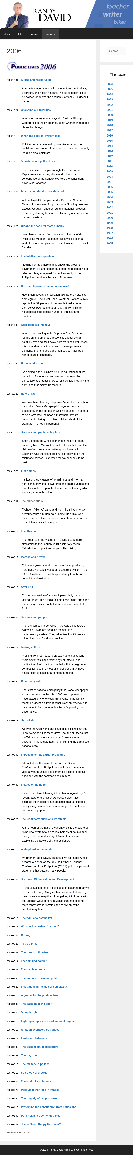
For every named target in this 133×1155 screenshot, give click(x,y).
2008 (110, 176)
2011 (110, 161)
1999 (110, 222)
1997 (110, 233)
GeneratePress (84, 1149)
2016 (110, 135)
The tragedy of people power (39, 1098)
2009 (110, 171)
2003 (110, 202)
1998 (110, 228)
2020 (110, 115)
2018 (110, 125)
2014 (110, 145)
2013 (110, 151)
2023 (110, 99)
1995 (110, 243)
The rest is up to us (33, 969)
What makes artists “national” (40, 926)
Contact (33, 34)
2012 (110, 156)
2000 (110, 217)
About (6, 34)
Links (20, 34)
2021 (110, 109)
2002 (110, 207)
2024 (110, 94)
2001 (110, 212)
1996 (110, 238)
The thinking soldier (34, 960)
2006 (110, 187)
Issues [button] (52, 34)
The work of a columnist (36, 1081)
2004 (110, 197)
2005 (110, 192)
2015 (110, 140)
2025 (110, 89)
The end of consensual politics (41, 978)
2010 (110, 166)
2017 (110, 130)
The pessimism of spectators (39, 1046)
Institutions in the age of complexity (44, 986)
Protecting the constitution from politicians (48, 1107)
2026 (110, 84)
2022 (110, 104)
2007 (110, 181)
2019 (110, 120)
